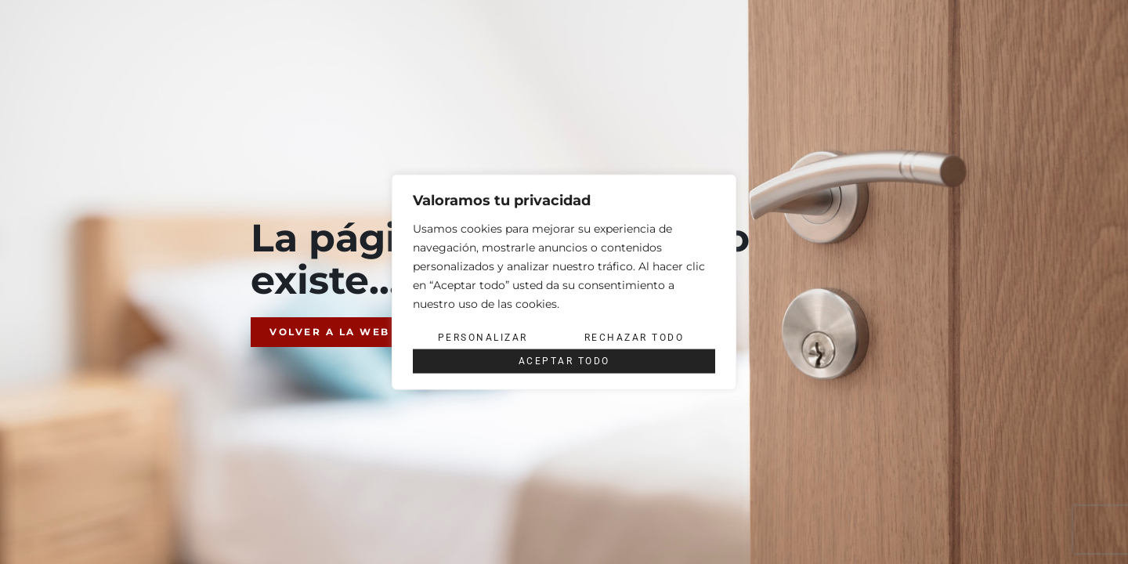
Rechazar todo (634, 337)
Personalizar (483, 337)
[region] (564, 282)
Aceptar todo (564, 361)
